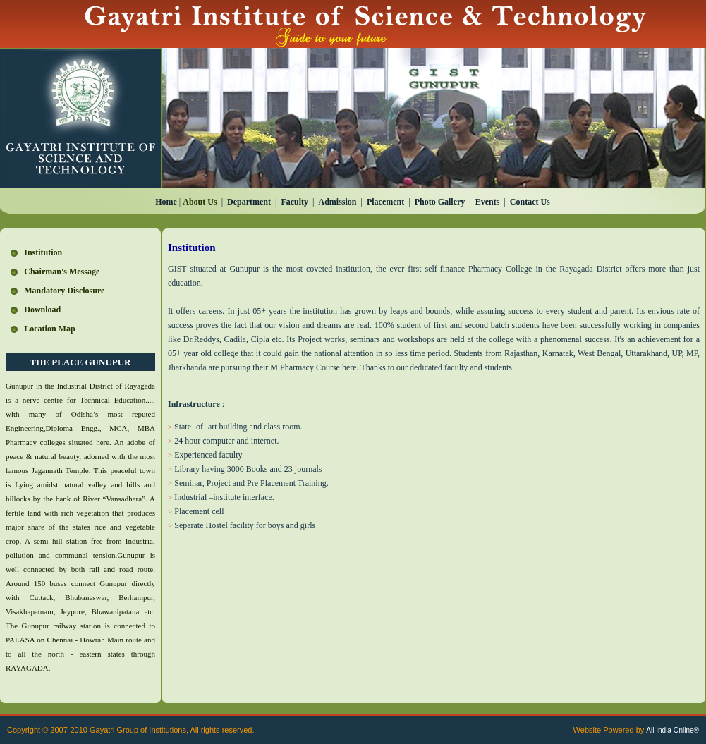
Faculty (294, 202)
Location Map (49, 329)
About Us (200, 202)
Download (42, 310)
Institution (43, 252)
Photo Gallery (440, 202)
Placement (385, 202)
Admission (338, 202)
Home (166, 202)
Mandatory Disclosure (64, 290)
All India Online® (672, 730)
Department (249, 202)
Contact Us (530, 202)
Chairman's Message (61, 271)
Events (487, 202)
